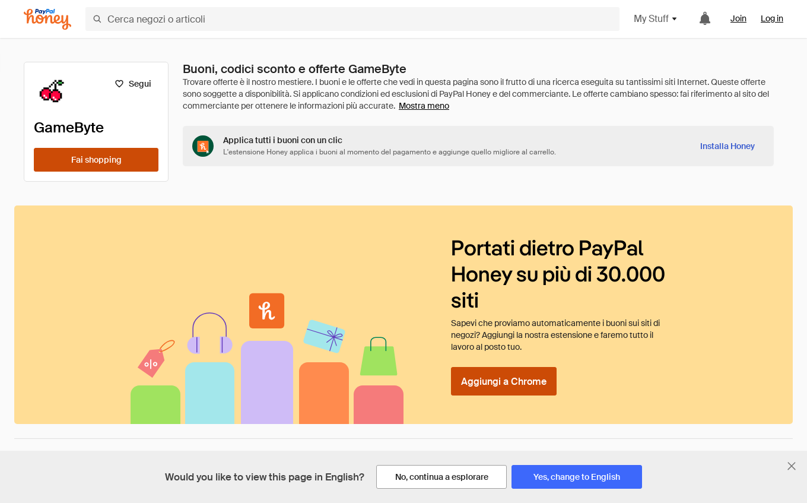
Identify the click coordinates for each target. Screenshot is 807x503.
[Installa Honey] (727, 146)
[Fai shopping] (96, 160)
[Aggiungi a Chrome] (504, 381)
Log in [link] (772, 18)
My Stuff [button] (656, 18)
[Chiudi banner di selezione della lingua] (792, 466)
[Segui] (132, 84)
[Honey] (47, 19)
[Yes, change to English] (576, 477)
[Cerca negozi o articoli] (352, 19)
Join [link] (738, 18)
